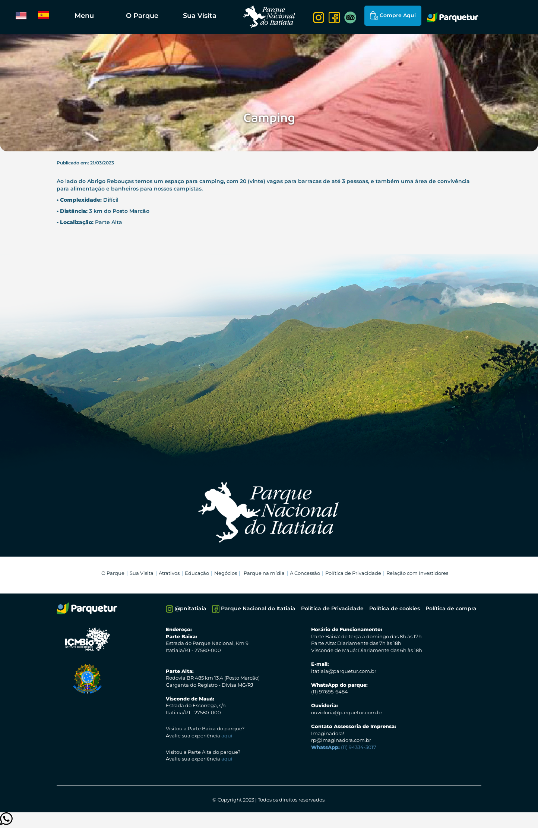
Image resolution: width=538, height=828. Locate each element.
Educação (197, 573)
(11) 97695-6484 (329, 692)
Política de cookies (394, 608)
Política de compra (451, 608)
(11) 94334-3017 (343, 747)
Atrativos (169, 573)
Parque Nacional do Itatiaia (253, 609)
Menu (84, 16)
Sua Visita (199, 16)
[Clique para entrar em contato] (6, 822)
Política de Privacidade (353, 573)
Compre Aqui (393, 15)
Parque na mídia (264, 573)
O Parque (142, 16)
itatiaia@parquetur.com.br (343, 671)
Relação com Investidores (417, 573)
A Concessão (305, 573)
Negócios (225, 573)
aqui (226, 736)
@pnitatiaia (186, 609)
